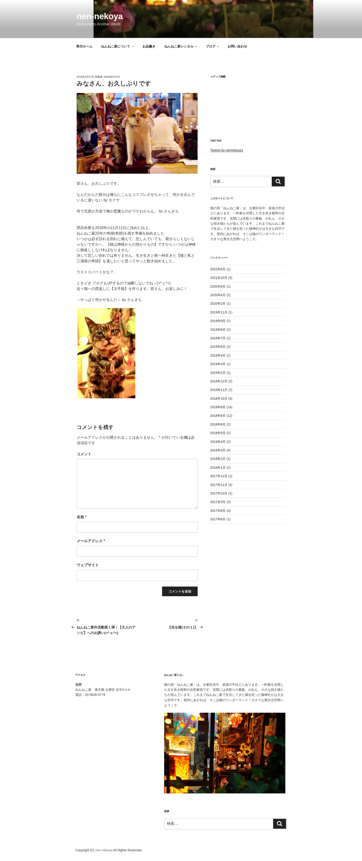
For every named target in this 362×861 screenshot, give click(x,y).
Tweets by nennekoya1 (226, 150)
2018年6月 (218, 424)
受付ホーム (84, 46)
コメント (84, 454)
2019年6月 (218, 347)
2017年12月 (219, 476)
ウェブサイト (88, 565)
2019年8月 (218, 329)
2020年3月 (218, 303)
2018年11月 (219, 390)
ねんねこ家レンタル (181, 46)
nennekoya (112, 76)
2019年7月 (218, 338)
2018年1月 (218, 467)
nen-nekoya (100, 16)
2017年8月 (218, 510)
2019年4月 (218, 355)
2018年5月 (218, 433)
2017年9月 (218, 502)
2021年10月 (219, 278)
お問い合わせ (237, 46)
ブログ (213, 46)
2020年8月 (218, 286)
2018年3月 (218, 450)
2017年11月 (219, 485)
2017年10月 (219, 493)
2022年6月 (218, 269)
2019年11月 (219, 312)
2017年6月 (218, 519)
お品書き (148, 46)
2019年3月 (218, 364)
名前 (82, 517)
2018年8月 (218, 415)
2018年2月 (218, 459)
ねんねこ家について (118, 46)
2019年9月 (218, 321)
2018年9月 (218, 407)
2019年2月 (218, 373)
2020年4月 (218, 295)
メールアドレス (91, 541)
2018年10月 (219, 398)
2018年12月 (219, 381)
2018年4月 (218, 442)
